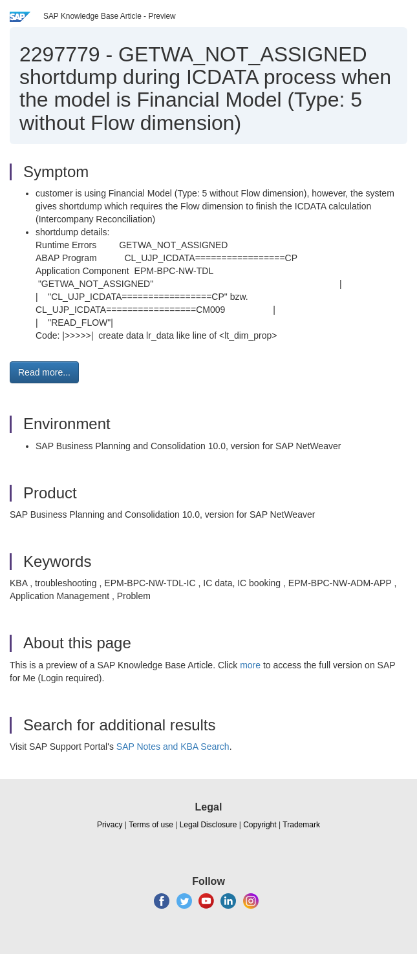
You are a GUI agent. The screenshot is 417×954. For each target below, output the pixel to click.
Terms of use (151, 824)
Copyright (259, 824)
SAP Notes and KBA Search (173, 746)
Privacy (109, 824)
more (250, 665)
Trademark (301, 824)
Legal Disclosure (208, 824)
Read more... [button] (44, 372)
